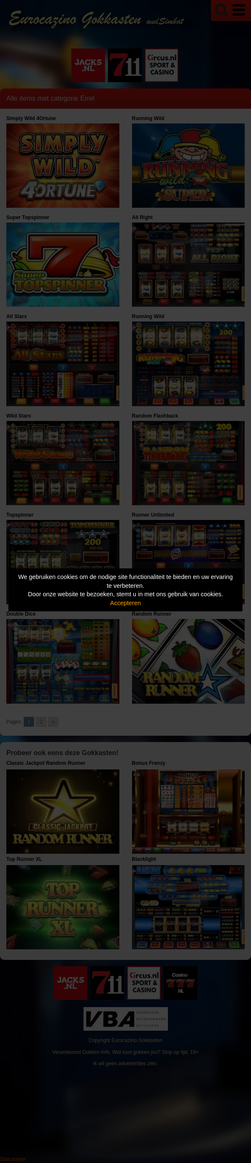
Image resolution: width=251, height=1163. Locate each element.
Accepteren (125, 603)
